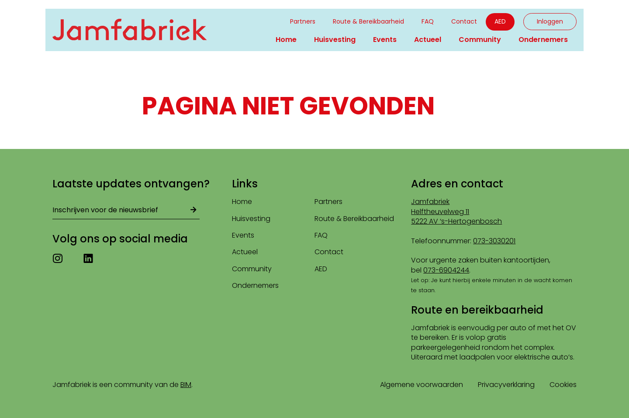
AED (500, 21)
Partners (302, 21)
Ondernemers (543, 40)
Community (480, 40)
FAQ (428, 21)
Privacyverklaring (506, 385)
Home (286, 40)
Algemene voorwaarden (421, 385)
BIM (185, 385)
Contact (464, 21)
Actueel (427, 40)
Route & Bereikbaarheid (368, 21)
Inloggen (550, 21)
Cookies (563, 385)
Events (385, 40)
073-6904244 (446, 270)
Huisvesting (335, 40)
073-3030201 (494, 241)
